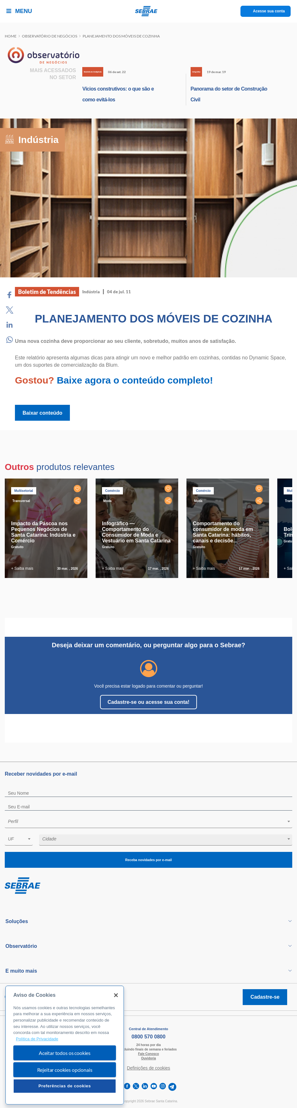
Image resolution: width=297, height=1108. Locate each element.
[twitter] (136, 1087)
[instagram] (162, 1087)
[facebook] (127, 1087)
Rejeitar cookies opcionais (64, 1070)
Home (11, 36)
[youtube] (154, 1087)
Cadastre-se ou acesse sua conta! (149, 702)
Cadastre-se (265, 997)
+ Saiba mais (22, 568)
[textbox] (151, 821)
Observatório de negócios (49, 36)
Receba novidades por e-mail (148, 860)
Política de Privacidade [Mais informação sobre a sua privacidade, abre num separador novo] (37, 1039)
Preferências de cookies (64, 1086)
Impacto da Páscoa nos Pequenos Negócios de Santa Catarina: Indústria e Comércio (43, 532)
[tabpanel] (48, 528)
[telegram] (172, 1087)
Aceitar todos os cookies (65, 1053)
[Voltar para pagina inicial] (148, 885)
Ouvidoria (148, 1058)
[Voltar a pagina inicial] (148, 11)
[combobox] (148, 822)
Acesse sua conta (269, 11)
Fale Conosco (148, 1054)
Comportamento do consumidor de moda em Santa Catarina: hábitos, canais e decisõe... (223, 532)
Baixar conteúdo (42, 413)
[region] (64, 1045)
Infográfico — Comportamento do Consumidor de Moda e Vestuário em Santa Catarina (136, 532)
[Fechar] (116, 995)
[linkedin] (145, 1087)
